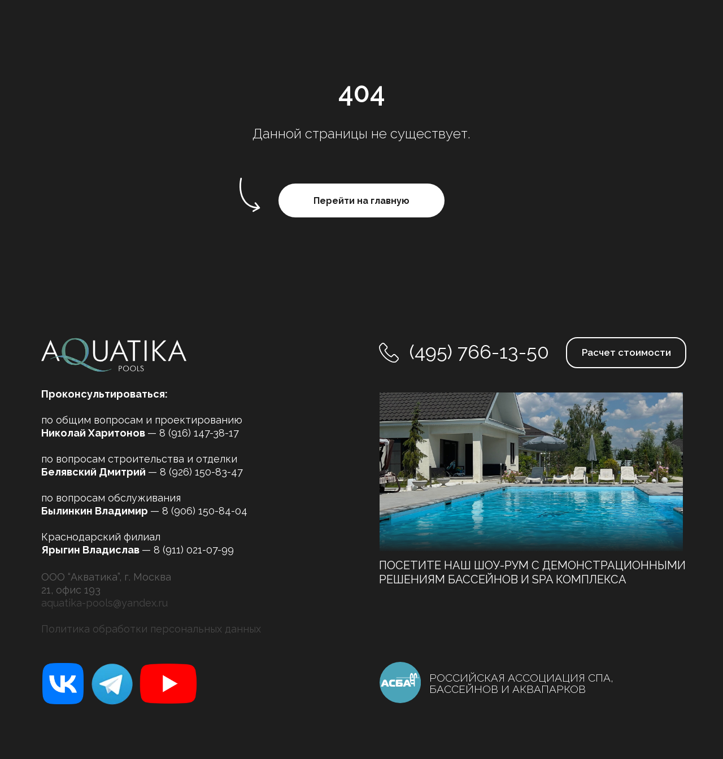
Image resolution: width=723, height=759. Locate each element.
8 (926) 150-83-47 (201, 472)
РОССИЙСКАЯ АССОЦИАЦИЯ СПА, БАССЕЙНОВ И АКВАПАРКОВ (521, 683)
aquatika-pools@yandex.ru (104, 603)
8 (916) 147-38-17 (199, 433)
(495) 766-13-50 (479, 352)
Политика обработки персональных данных (151, 629)
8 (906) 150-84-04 (204, 511)
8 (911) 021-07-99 (194, 550)
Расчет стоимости (626, 352)
